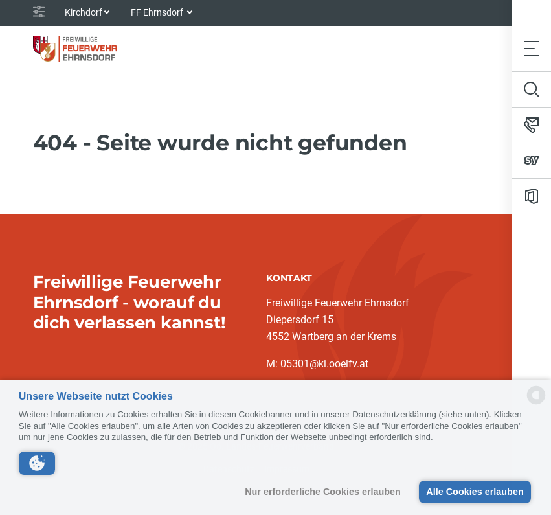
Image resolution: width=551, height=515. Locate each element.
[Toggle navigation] (531, 48)
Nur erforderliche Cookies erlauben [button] (323, 491)
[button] (37, 463)
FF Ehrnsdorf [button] (158, 12)
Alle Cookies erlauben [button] (474, 491)
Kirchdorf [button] (83, 12)
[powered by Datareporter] (536, 403)
